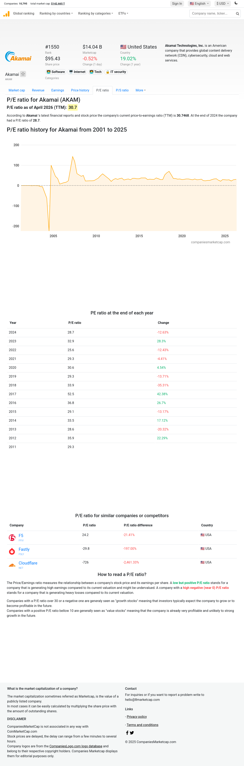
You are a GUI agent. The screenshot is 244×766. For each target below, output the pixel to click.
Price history (80, 90)
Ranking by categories (94, 13)
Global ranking (23, 13)
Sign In (177, 4)
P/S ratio (122, 90)
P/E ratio (102, 90)
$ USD (221, 4)
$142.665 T (58, 3)
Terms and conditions (142, 725)
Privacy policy (137, 717)
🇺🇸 (198, 4)
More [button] (139, 90)
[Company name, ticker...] (215, 13)
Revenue (38, 90)
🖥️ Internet (77, 72)
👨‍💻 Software (56, 72)
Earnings (57, 90)
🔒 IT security (116, 72)
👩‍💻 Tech (95, 72)
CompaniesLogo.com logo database (75, 746)
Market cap (17, 90)
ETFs (122, 13)
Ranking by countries (55, 13)
